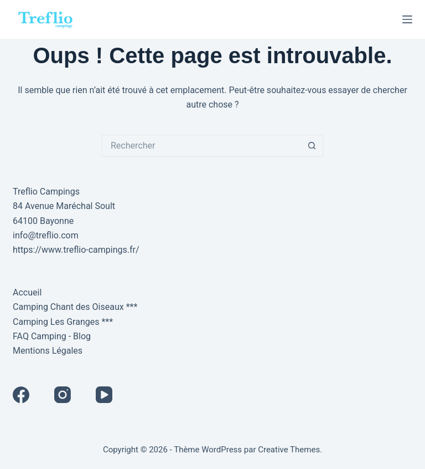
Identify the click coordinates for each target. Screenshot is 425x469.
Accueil (27, 292)
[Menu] (407, 19)
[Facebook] (21, 394)
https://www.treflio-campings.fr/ (76, 249)
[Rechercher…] (201, 146)
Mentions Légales (47, 350)
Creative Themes (289, 450)
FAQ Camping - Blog (52, 336)
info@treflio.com (46, 235)
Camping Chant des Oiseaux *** (75, 307)
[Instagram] (62, 394)
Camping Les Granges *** (63, 322)
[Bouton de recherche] (312, 146)
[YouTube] (104, 394)
